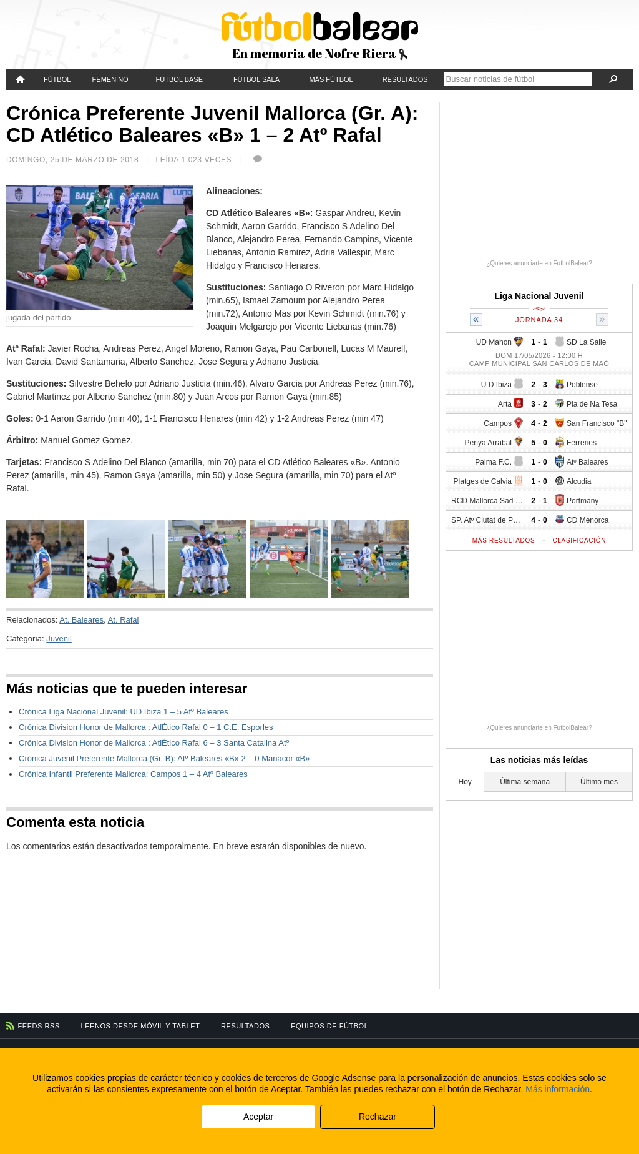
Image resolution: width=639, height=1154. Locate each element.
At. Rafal (123, 619)
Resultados (405, 79)
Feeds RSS (39, 1026)
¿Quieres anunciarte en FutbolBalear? (539, 263)
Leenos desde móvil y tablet (140, 1026)
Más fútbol (331, 79)
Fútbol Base (179, 79)
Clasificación (579, 540)
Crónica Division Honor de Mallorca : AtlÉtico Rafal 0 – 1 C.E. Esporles (146, 727)
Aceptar (258, 1117)
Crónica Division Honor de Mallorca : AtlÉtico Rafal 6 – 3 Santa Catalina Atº (154, 742)
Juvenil (58, 638)
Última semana (525, 781)
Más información (557, 1089)
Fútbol (57, 79)
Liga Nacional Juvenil (538, 296)
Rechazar (377, 1117)
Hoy (465, 781)
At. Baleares (81, 619)
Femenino (110, 79)
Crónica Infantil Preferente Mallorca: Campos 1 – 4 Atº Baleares (133, 774)
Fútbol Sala (256, 79)
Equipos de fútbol (329, 1026)
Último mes (599, 781)
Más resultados (503, 540)
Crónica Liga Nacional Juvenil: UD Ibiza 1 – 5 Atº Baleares (123, 711)
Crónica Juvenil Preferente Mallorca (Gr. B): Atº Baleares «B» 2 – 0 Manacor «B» (164, 758)
